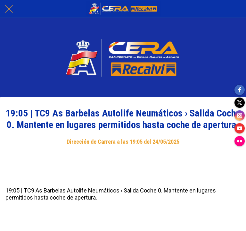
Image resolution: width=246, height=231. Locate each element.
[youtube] (239, 128)
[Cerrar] (9, 9)
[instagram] (239, 115)
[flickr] (239, 141)
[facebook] (239, 90)
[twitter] (239, 103)
